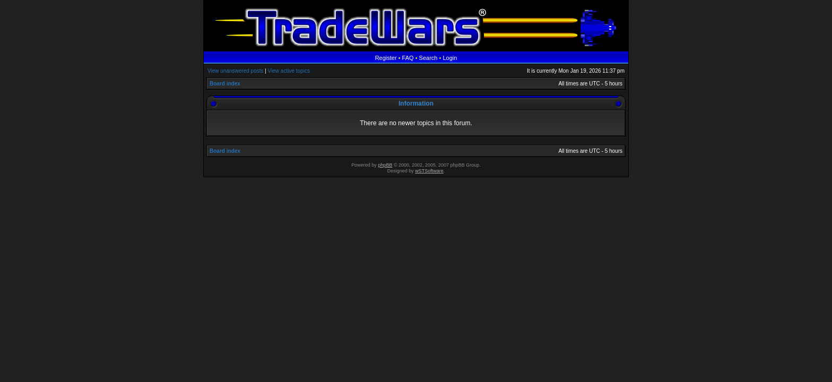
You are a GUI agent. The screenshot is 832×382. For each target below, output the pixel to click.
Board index (225, 83)
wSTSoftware (429, 170)
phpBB (385, 165)
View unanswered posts (235, 71)
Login (450, 58)
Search (428, 58)
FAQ (408, 58)
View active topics (289, 71)
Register (386, 58)
